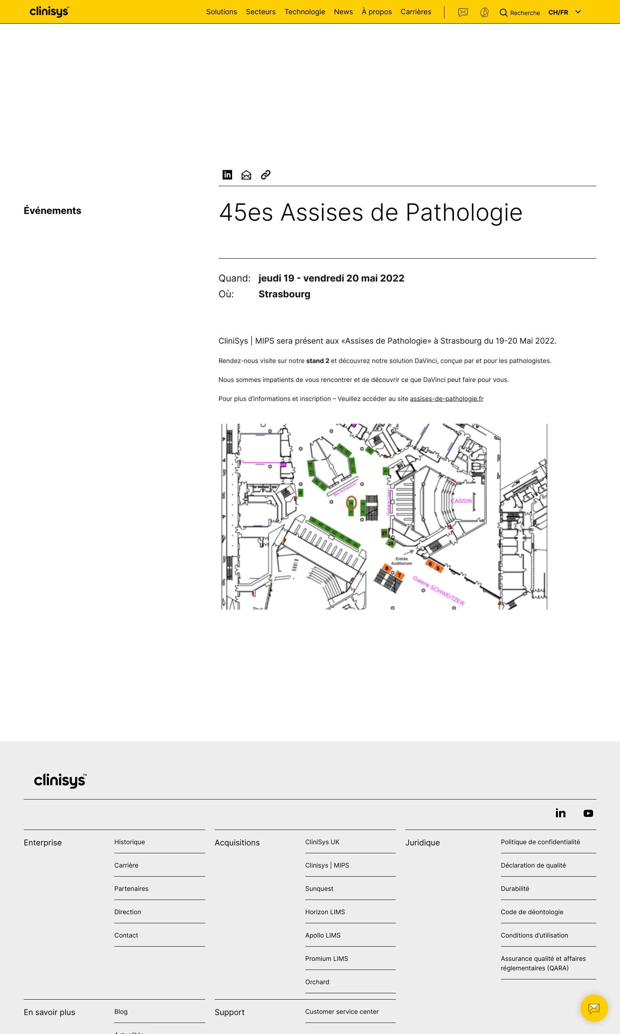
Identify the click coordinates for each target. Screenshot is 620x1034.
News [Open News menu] (343, 12)
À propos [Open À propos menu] (377, 12)
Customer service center (342, 1011)
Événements (52, 210)
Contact (463, 12)
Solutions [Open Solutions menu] (221, 12)
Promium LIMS (326, 958)
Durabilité (515, 888)
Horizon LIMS (325, 912)
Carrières (416, 12)
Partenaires (131, 888)
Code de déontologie (532, 912)
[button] (521, 12)
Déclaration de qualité (533, 865)
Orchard (317, 982)
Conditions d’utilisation (534, 935)
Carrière (126, 865)
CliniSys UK (322, 842)
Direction (127, 912)
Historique (129, 842)
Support (484, 12)
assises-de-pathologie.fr (447, 399)
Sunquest (319, 888)
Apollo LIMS (322, 935)
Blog (121, 1011)
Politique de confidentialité (540, 842)
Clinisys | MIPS (327, 865)
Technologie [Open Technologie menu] (304, 12)
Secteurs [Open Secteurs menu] (261, 12)
